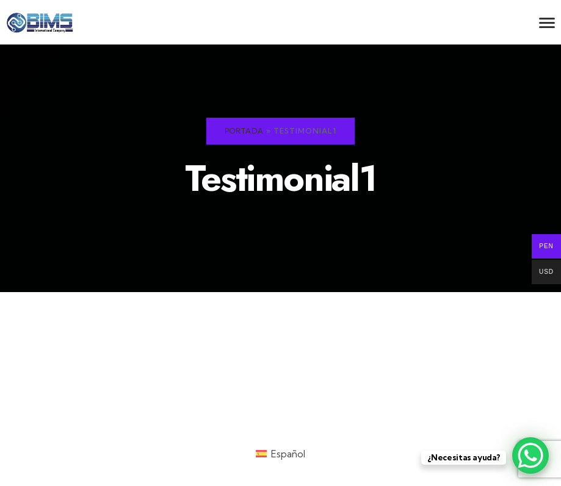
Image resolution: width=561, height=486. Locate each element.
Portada (244, 130)
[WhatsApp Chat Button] (530, 455)
